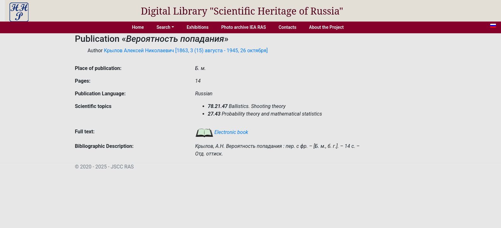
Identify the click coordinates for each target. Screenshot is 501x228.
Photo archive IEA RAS (243, 27)
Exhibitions (198, 27)
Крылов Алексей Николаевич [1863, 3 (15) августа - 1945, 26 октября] (186, 51)
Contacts (287, 27)
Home (138, 27)
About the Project (326, 27)
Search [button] (163, 27)
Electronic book (221, 132)
